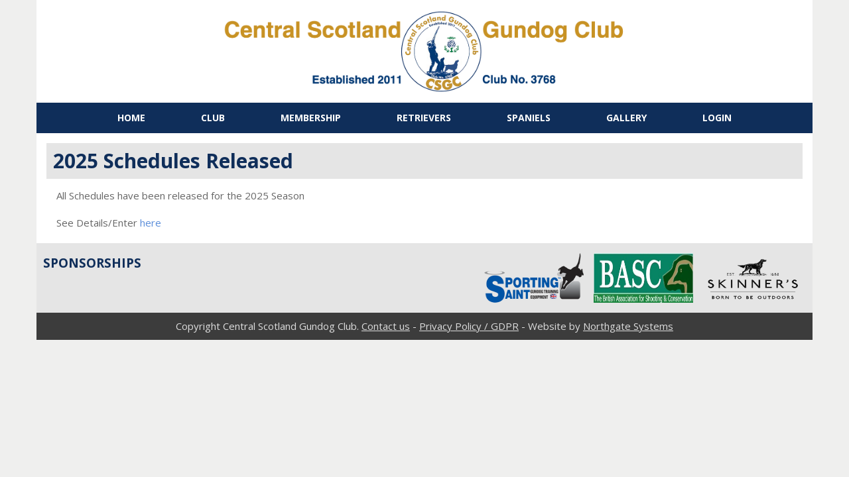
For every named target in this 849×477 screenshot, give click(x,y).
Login (717, 117)
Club (213, 117)
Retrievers (424, 117)
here (150, 222)
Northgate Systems (628, 326)
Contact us (385, 326)
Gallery (626, 117)
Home (131, 117)
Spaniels (529, 117)
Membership (311, 117)
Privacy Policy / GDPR (469, 326)
